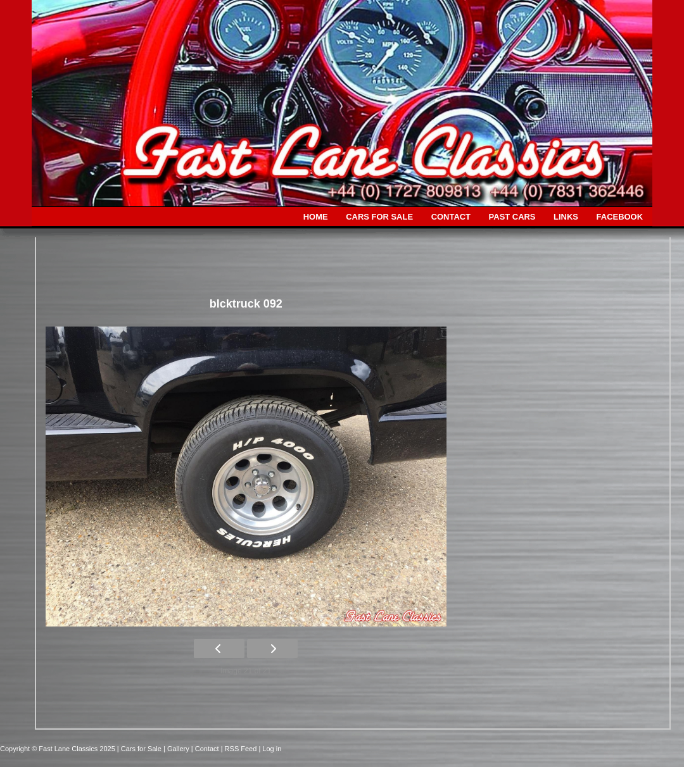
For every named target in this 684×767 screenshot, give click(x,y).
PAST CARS (512, 216)
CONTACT (451, 216)
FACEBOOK (620, 216)
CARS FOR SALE (379, 216)
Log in (271, 748)
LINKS (566, 216)
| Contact (206, 748)
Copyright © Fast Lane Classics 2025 (58, 748)
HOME (315, 216)
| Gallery (177, 748)
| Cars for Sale (140, 748)
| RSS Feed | (242, 748)
